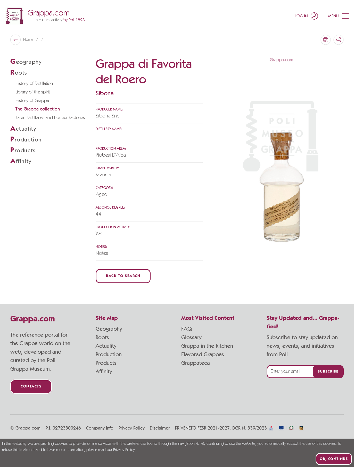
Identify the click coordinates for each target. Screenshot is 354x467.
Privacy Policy (132, 428)
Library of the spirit (32, 92)
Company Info (99, 428)
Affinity (104, 371)
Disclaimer (160, 428)
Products (106, 363)
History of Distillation (34, 83)
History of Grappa (32, 100)
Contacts (31, 387)
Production (109, 354)
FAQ (186, 329)
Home (28, 40)
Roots (102, 337)
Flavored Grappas (202, 354)
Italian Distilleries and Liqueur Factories (50, 117)
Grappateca (195, 363)
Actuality (106, 346)
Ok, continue (334, 459)
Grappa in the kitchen (207, 346)
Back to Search (123, 276)
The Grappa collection (37, 109)
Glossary (191, 337)
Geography (109, 329)
